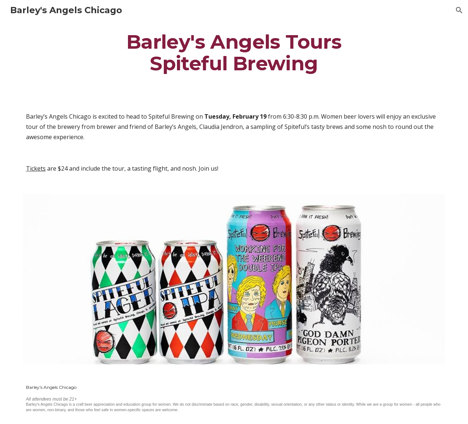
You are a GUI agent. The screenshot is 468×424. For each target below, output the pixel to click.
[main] (234, 52)
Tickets (36, 168)
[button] (459, 10)
